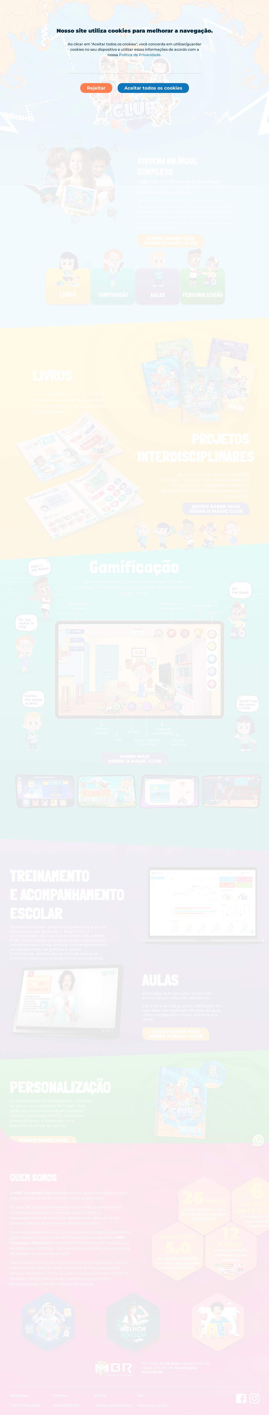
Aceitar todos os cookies (153, 88)
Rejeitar (96, 88)
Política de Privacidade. (140, 55)
